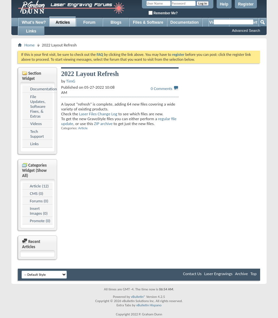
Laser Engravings (218, 273)
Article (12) (39, 186)
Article (83, 128)
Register (246, 4)
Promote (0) (40, 220)
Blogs (116, 22)
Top (253, 273)
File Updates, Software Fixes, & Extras (37, 106)
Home (29, 45)
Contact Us (192, 273)
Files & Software (148, 22)
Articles (63, 22)
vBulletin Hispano (148, 305)
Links (31, 31)
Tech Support (37, 134)
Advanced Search (246, 30)
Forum (89, 22)
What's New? (34, 22)
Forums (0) (39, 200)
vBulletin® (138, 297)
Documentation (185, 22)
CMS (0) (36, 193)
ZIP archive (103, 123)
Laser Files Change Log (98, 113)
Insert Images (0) (39, 211)
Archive (241, 273)
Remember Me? (163, 13)
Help (224, 4)
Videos (36, 123)
